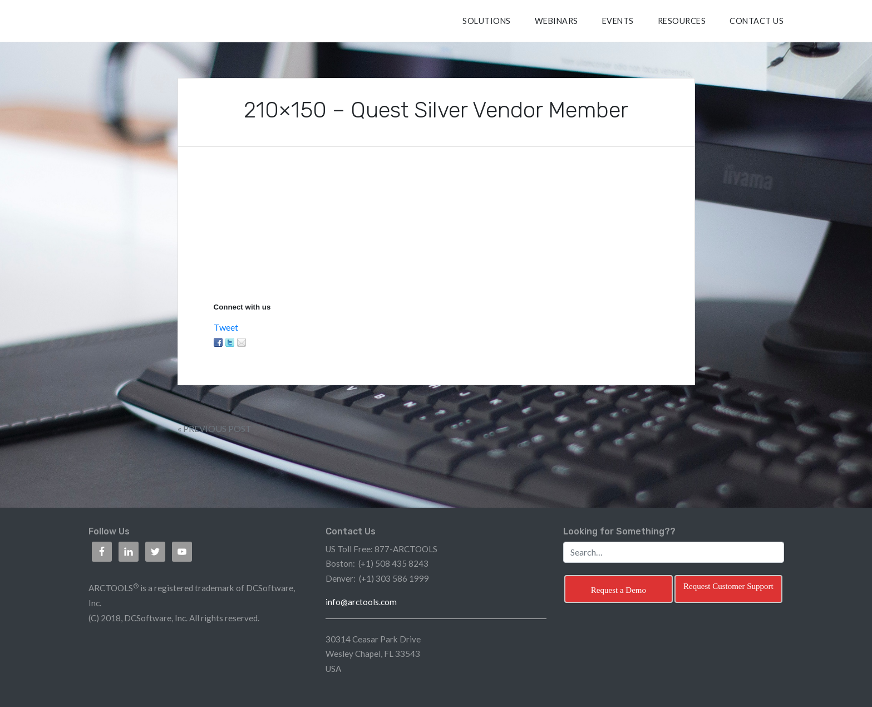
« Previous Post (215, 428)
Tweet (226, 327)
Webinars (556, 21)
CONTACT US (757, 21)
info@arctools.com (361, 602)
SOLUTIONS (486, 21)
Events (618, 21)
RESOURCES (682, 21)
